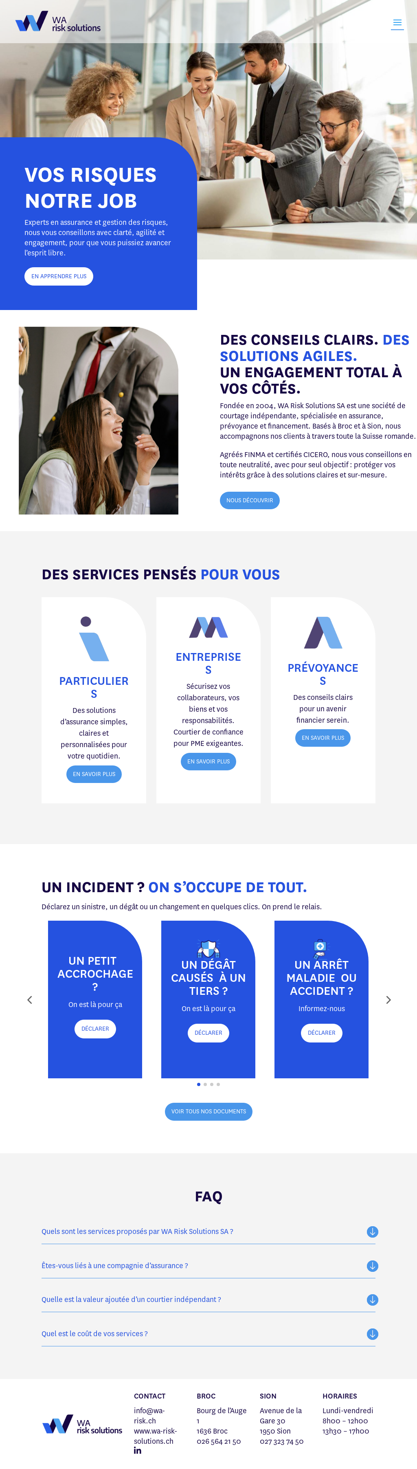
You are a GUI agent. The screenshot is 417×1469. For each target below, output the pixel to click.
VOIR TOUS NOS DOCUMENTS (208, 1111)
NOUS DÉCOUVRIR (249, 500)
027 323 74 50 (282, 1441)
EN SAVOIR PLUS (94, 774)
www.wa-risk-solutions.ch (155, 1436)
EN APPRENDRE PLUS (58, 276)
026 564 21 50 (219, 1441)
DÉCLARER (95, 1029)
